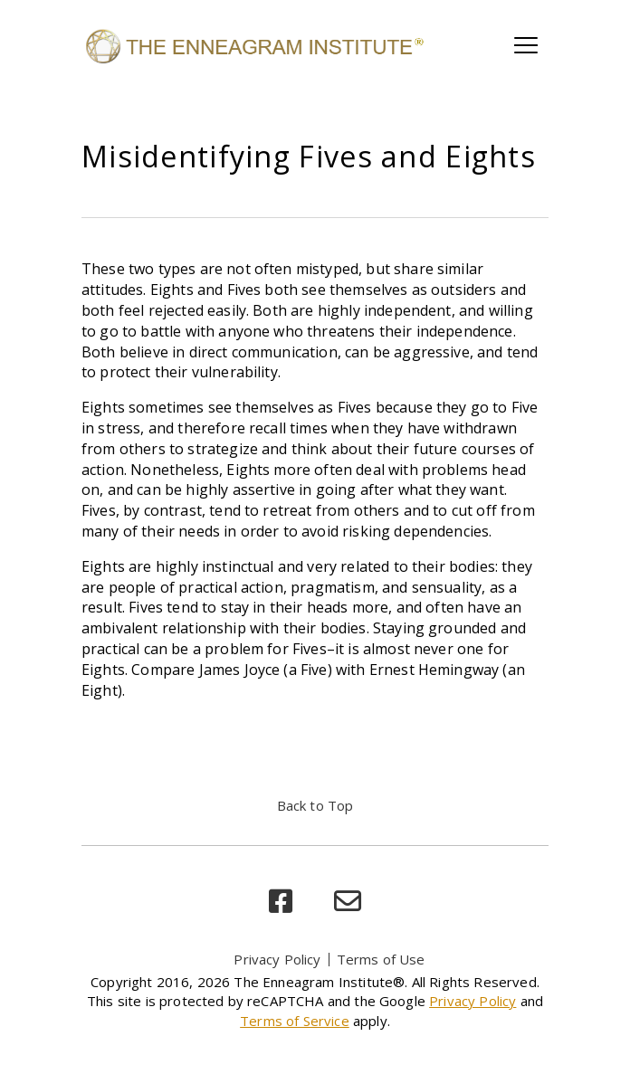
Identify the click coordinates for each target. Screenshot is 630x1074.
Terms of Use (381, 959)
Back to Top (315, 805)
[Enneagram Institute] (253, 45)
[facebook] (280, 901)
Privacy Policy (277, 959)
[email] (347, 901)
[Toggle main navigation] (526, 45)
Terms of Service (294, 1021)
